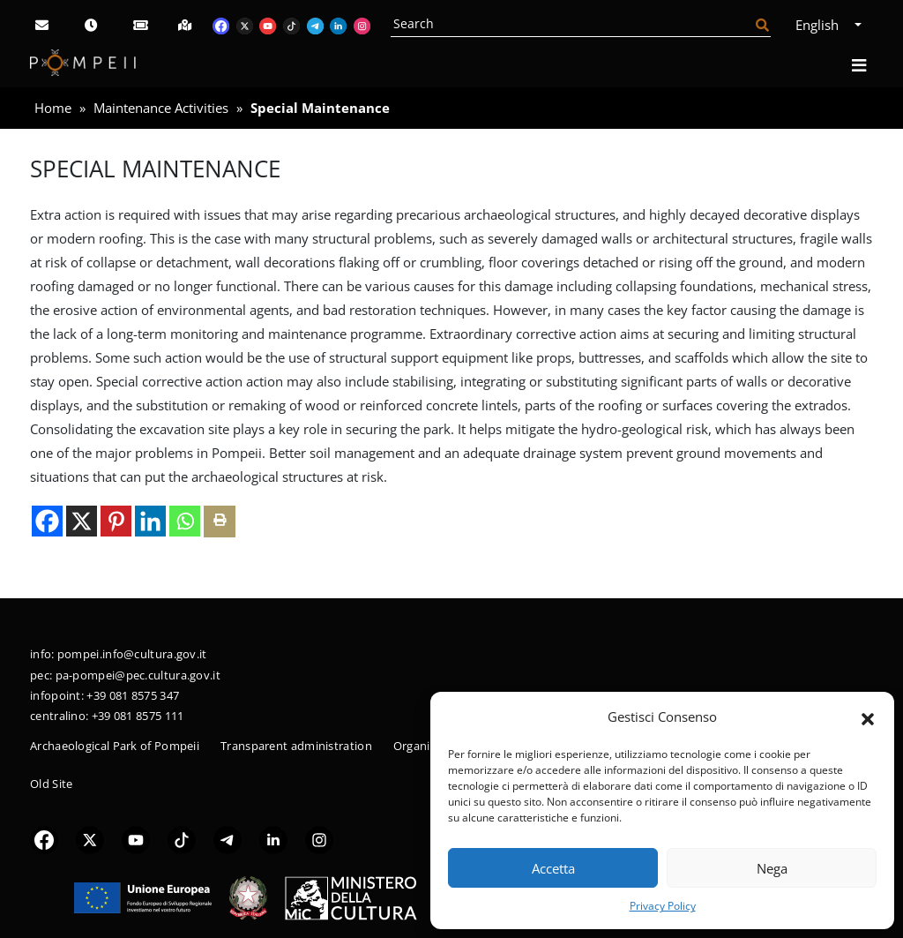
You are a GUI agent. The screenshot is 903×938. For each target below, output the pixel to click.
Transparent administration (296, 746)
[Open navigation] (858, 65)
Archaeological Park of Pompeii (114, 746)
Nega (772, 868)
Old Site (51, 784)
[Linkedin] (150, 521)
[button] (868, 717)
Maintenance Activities (160, 107)
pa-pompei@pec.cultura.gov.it (138, 675)
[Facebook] (47, 521)
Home (52, 107)
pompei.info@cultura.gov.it (132, 654)
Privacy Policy (663, 905)
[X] (81, 521)
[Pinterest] (116, 521)
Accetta (553, 868)
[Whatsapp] (184, 521)
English (823, 25)
